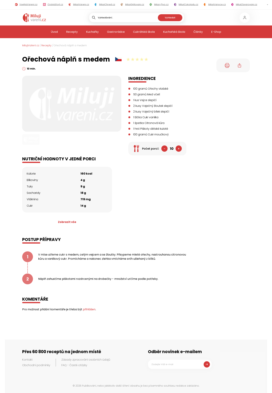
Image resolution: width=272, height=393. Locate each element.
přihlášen (89, 309)
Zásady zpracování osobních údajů (85, 360)
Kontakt (27, 360)
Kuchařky (92, 32)
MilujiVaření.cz (30, 45)
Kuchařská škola (174, 32)
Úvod (54, 32)
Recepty (72, 32)
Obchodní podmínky (36, 365)
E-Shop (216, 32)
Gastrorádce (116, 32)
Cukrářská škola (144, 32)
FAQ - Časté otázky (74, 365)
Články (198, 32)
